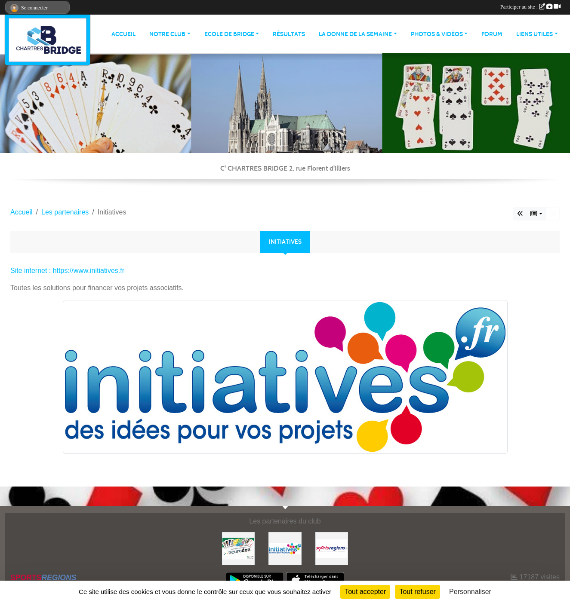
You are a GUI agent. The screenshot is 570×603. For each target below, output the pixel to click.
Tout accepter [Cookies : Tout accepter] (365, 591)
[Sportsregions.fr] (331, 548)
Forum (491, 34)
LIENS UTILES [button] (534, 34)
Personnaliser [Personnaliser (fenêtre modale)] (470, 591)
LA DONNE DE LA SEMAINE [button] (355, 34)
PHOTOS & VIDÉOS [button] (437, 34)
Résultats (289, 34)
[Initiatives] (284, 548)
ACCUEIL (123, 34)
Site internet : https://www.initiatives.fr (67, 270)
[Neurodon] (238, 548)
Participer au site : (530, 7)
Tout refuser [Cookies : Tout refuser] (417, 591)
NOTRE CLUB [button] (167, 34)
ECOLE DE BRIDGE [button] (229, 34)
